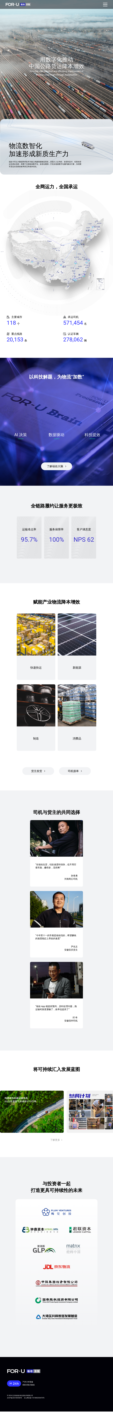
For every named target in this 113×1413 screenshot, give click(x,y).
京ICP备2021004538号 (14, 1398)
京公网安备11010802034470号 (34, 1398)
